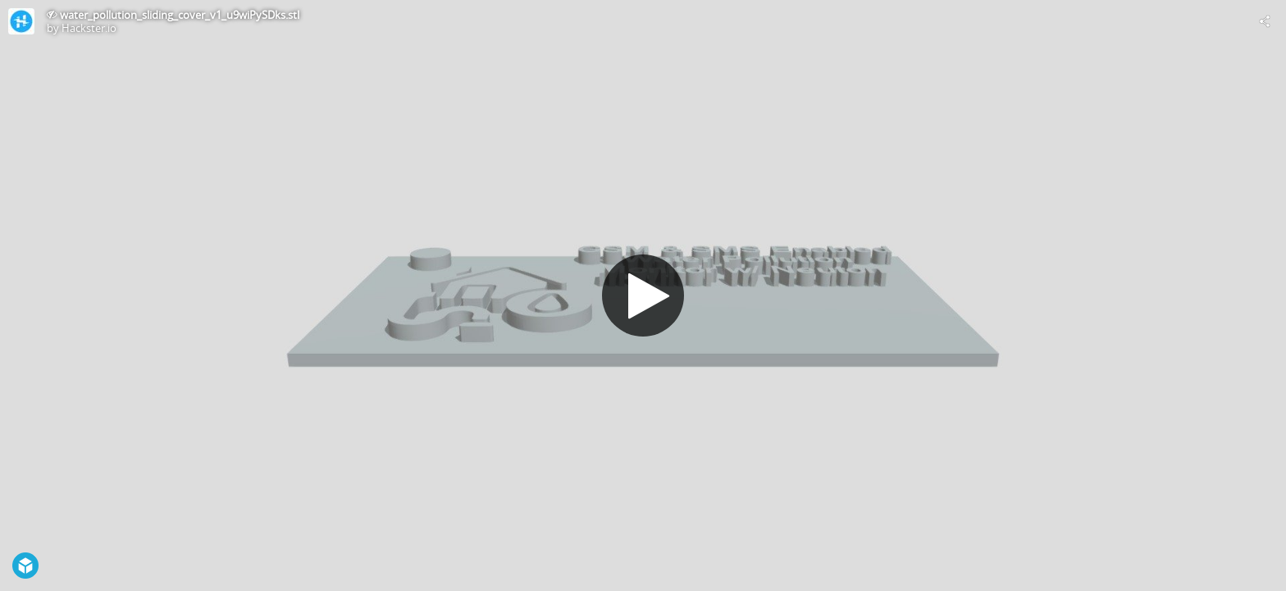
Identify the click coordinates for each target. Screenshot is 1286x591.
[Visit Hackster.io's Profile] (21, 21)
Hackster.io (89, 28)
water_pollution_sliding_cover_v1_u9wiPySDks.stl (179, 14)
